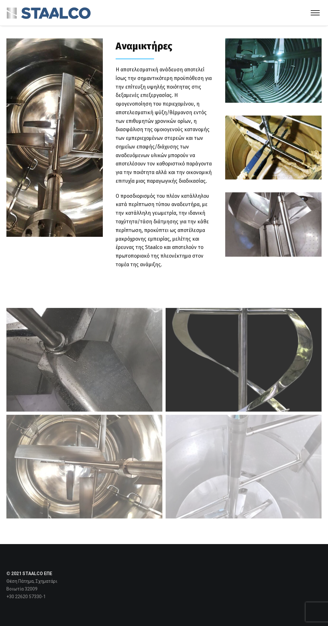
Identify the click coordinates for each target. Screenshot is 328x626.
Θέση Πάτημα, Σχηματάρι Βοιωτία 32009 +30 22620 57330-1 (31, 589)
